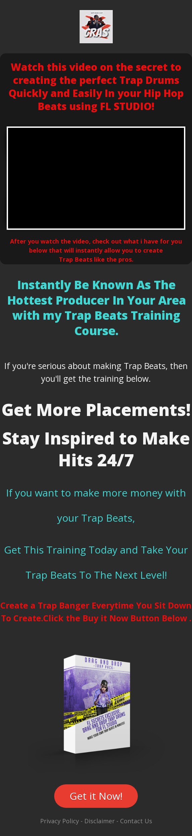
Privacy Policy (59, 821)
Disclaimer (99, 821)
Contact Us (136, 821)
